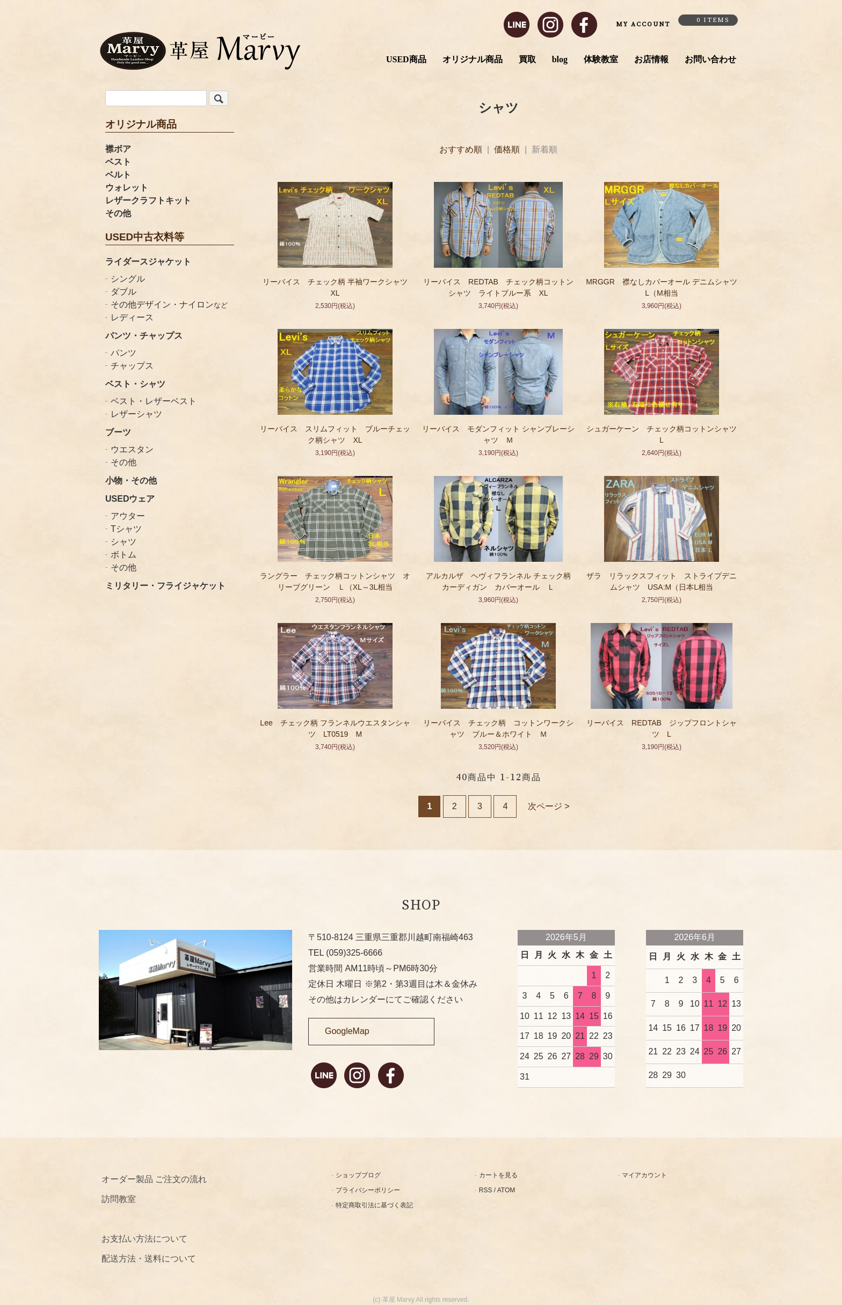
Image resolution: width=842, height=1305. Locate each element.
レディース (132, 317)
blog (560, 59)
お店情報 (651, 59)
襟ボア (118, 148)
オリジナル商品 (472, 59)
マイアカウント (644, 1175)
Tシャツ (126, 528)
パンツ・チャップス (144, 335)
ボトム (123, 554)
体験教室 (601, 59)
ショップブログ (358, 1175)
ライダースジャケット (148, 261)
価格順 (507, 149)
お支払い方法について (144, 1238)
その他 (118, 213)
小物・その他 (131, 480)
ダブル (123, 291)
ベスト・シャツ (135, 383)
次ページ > (549, 806)
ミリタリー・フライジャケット (165, 585)
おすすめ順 (460, 149)
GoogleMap (347, 1031)
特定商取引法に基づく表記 (374, 1205)
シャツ (123, 541)
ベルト (118, 174)
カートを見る (498, 1175)
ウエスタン (132, 449)
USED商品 (406, 59)
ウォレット (126, 187)
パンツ (123, 352)
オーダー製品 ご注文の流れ (154, 1179)
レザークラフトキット (148, 200)
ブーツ (118, 432)
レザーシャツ (136, 414)
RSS (485, 1190)
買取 (527, 59)
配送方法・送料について (148, 1258)
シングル (128, 278)
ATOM (506, 1190)
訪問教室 (118, 1199)
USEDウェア (130, 498)
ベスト (118, 161)
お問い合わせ (710, 59)
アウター (128, 515)
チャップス (132, 365)
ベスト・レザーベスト (154, 401)
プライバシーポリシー (368, 1190)
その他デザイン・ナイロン (169, 304)
